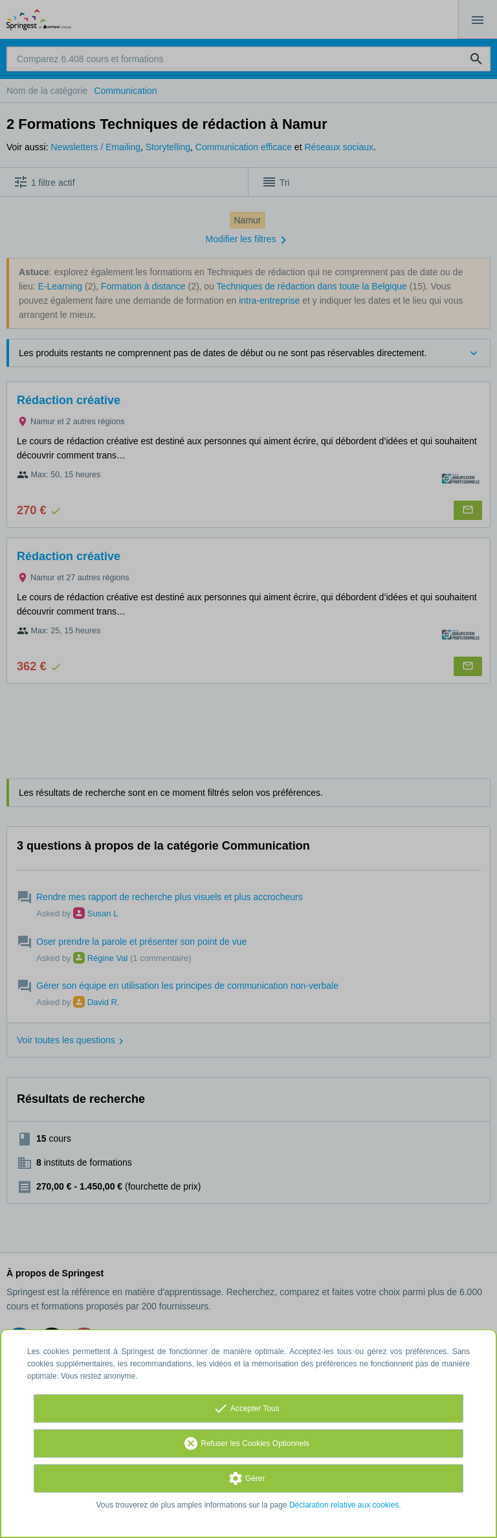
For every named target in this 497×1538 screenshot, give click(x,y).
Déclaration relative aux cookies (344, 1505)
